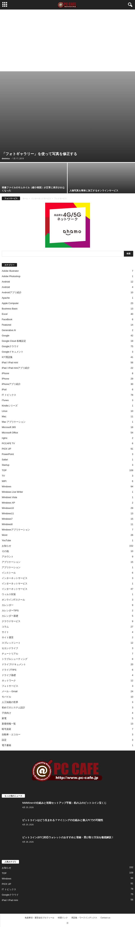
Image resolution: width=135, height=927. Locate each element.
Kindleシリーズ (10, 405)
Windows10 (8, 508)
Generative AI (9, 330)
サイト (5, 632)
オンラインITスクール (13, 599)
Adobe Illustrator (10, 271)
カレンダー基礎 (10, 616)
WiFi (4, 481)
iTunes (5, 400)
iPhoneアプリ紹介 (11, 384)
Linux (4, 411)
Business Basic (10, 308)
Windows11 (8, 513)
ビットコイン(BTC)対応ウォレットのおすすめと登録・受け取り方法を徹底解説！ (68, 837)
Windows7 (7, 518)
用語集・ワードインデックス (84, 917)
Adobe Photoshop (11, 276)
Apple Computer (10, 303)
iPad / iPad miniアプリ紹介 (16, 368)
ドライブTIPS (9, 669)
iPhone (5, 373)
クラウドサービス (11, 621)
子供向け (6, 713)
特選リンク (63, 917)
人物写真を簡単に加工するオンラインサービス (93, 190)
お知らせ (6, 545)
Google (5, 335)
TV (3, 475)
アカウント (7, 556)
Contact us (105, 917)
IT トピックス (9, 395)
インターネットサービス (41, 198)
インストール (9, 572)
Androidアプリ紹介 (12, 292)
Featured (6, 324)
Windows (6, 486)
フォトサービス (10, 686)
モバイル (6, 696)
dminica (6, 158)
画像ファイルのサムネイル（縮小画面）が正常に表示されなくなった (33, 189)
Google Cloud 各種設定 (14, 341)
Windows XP (8, 502)
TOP (4, 470)
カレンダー (7, 605)
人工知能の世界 (10, 702)
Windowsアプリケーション (16, 529)
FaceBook (7, 319)
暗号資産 (6, 729)
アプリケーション (11, 562)
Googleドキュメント (12, 351)
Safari (5, 459)
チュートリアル (10, 653)
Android (6, 281)
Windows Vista (9, 497)
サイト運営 (7, 637)
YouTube (6, 540)
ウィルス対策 (9, 594)
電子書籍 (6, 745)
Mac (4, 416)
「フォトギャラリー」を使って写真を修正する (39, 153)
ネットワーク (9, 680)
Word (4, 535)
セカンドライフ (10, 648)
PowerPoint (8, 454)
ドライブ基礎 (9, 675)
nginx (4, 438)
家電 (4, 718)
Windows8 (7, 524)
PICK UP (6, 448)
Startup (5, 465)
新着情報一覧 (9, 723)
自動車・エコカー (11, 734)
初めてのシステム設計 (13, 707)
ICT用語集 (7, 357)
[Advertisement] (67, 44)
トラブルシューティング (14, 659)
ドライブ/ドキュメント (14, 664)
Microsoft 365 (9, 427)
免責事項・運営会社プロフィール (39, 917)
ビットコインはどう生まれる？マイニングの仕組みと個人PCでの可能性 (62, 820)
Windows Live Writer (12, 492)
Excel (5, 314)
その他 (5, 551)
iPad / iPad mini (10, 362)
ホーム (25, 198)
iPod (4, 389)
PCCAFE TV (8, 443)
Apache (6, 297)
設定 (4, 740)
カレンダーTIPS (10, 610)
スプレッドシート (11, 642)
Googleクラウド (10, 346)
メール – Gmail (9, 691)
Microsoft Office (10, 432)
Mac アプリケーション (13, 421)
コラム (5, 626)
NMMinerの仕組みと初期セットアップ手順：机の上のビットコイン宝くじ (64, 802)
